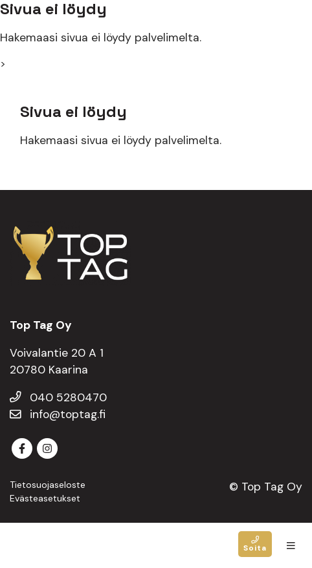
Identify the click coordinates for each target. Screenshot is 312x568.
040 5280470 (58, 397)
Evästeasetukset (45, 498)
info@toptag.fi (58, 414)
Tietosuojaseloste (47, 484)
